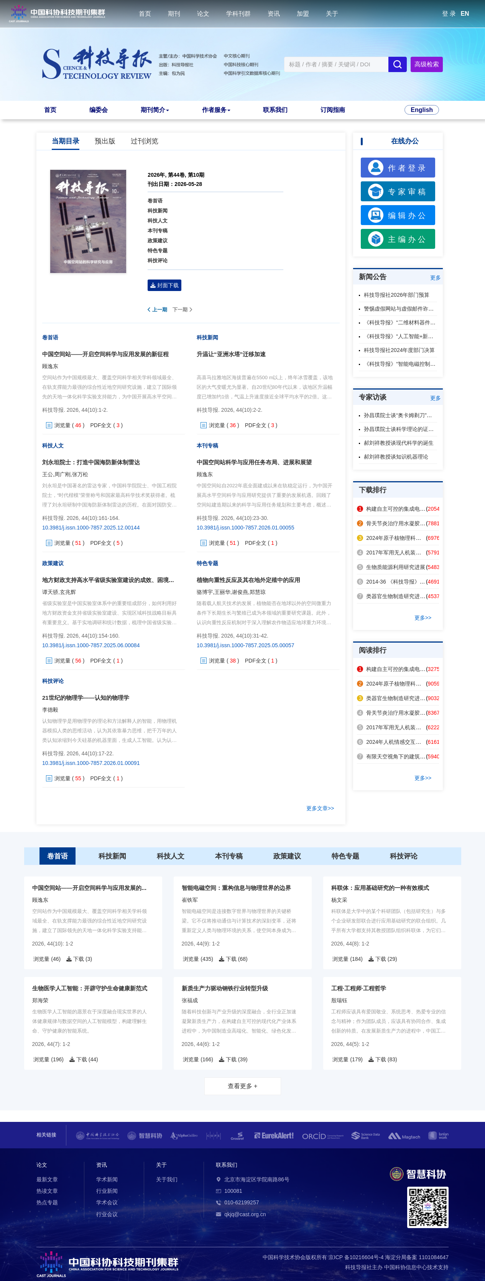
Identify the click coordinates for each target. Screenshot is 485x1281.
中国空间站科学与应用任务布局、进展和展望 (254, 462)
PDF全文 (101, 425)
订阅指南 (333, 110)
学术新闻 (107, 1179)
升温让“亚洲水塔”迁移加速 (231, 354)
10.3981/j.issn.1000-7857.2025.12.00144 (91, 528)
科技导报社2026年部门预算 (396, 295)
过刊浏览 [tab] (144, 141)
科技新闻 (158, 211)
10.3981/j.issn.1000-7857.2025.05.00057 (245, 645)
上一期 (157, 309)
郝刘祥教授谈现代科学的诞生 (399, 443)
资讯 (274, 13)
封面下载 (164, 285)
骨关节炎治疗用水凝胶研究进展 (399, 523)
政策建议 (158, 240)
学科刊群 (238, 13)
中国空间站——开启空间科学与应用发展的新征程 (105, 354)
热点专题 (47, 1202)
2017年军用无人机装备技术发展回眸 (405, 552)
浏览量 (62, 425)
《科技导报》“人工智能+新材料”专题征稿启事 (418, 336)
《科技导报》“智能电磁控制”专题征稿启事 (414, 364)
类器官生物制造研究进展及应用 (399, 596)
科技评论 (158, 260)
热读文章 (47, 1191)
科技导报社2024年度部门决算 (399, 350)
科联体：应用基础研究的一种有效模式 (380, 888)
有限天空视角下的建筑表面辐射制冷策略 (410, 756)
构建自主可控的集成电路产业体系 (402, 509)
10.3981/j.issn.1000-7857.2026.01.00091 (91, 763)
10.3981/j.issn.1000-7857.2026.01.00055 (245, 528)
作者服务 (216, 110)
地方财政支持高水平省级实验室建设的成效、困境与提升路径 (119, 580)
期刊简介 (155, 110)
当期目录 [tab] (65, 141)
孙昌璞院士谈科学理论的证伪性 (401, 429)
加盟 (303, 13)
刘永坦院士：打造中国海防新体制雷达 (91, 462)
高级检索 (426, 64)
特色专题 (158, 250)
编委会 (98, 110)
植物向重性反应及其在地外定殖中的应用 (248, 580)
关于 (332, 13)
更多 (435, 278)
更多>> (422, 618)
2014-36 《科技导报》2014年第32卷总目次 (413, 582)
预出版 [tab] (105, 141)
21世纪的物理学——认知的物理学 (85, 697)
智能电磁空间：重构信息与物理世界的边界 (236, 888)
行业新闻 (107, 1191)
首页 (145, 13)
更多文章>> (320, 808)
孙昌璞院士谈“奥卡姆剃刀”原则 (400, 415)
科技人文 (158, 221)
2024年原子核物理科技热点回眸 (399, 538)
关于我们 (167, 1179)
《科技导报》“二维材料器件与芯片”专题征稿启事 (422, 322)
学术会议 (107, 1202)
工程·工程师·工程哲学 (358, 988)
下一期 (182, 309)
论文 (203, 13)
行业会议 (107, 1214)
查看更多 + (243, 1086)
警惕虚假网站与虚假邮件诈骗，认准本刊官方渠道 (423, 309)
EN (464, 13)
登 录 (449, 13)
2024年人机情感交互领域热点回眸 (402, 742)
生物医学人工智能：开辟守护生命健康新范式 (89, 988)
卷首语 (155, 201)
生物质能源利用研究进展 (391, 567)
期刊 (174, 13)
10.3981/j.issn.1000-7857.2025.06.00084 (91, 645)
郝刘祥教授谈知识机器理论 (396, 457)
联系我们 (275, 110)
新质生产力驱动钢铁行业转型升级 (225, 988)
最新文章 (47, 1179)
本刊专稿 (158, 231)
